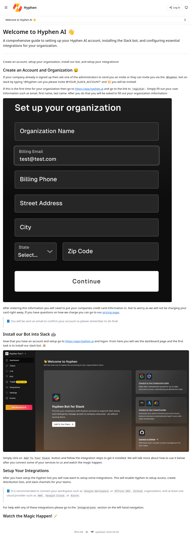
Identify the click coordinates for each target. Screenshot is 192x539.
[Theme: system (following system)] (186, 7)
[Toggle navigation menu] (6, 7)
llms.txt (78, 532)
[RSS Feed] (86, 531)
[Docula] (92, 532)
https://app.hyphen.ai (89, 89)
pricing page (111, 312)
